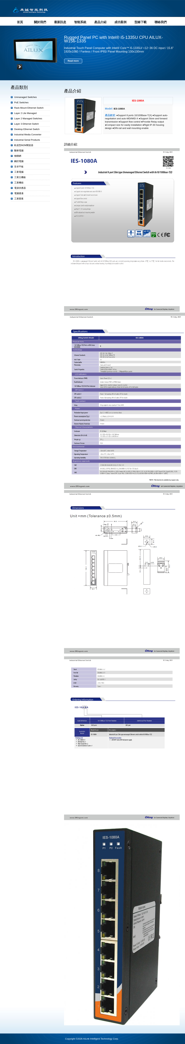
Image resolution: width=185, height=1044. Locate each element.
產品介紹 (100, 22)
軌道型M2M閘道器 (23, 145)
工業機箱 (18, 182)
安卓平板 (18, 166)
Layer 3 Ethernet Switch (26, 124)
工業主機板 (20, 177)
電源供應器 (20, 188)
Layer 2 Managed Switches (28, 118)
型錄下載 (140, 22)
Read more (73, 61)
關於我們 (40, 22)
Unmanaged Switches (25, 97)
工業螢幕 (18, 198)
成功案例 (120, 22)
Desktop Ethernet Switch (26, 129)
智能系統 (80, 22)
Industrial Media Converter (27, 134)
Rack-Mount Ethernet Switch (29, 107)
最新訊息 (60, 22)
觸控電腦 (18, 161)
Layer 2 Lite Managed (25, 113)
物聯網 (17, 156)
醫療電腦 (18, 150)
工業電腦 (18, 172)
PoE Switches (21, 102)
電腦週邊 (18, 193)
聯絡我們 (161, 22)
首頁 (20, 22)
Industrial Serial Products (27, 140)
